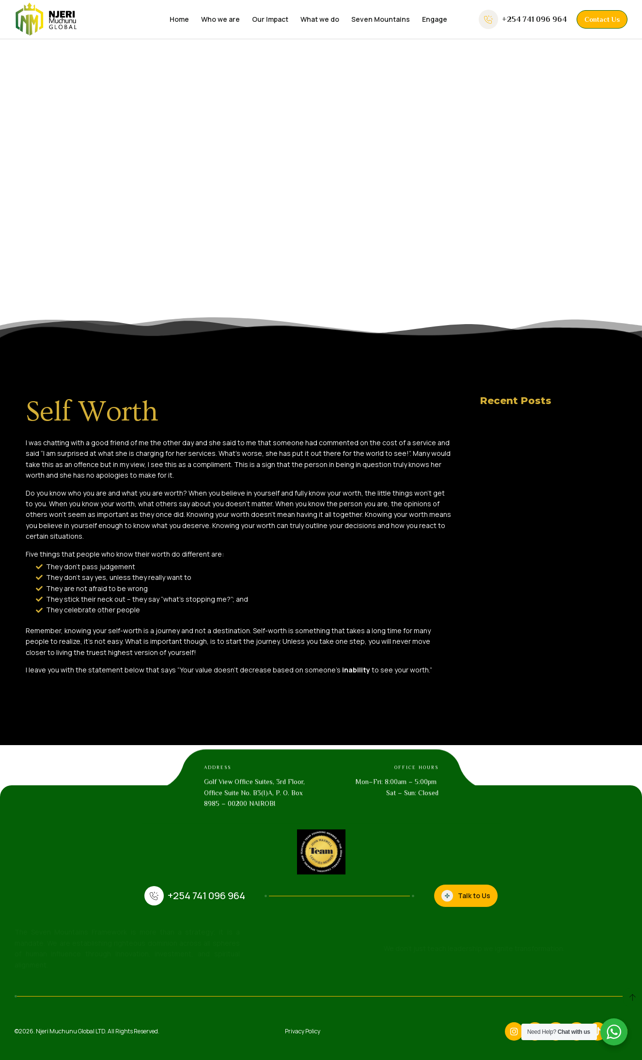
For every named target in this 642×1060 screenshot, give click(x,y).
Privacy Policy (302, 1031)
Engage (434, 19)
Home (179, 19)
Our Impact (270, 19)
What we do (319, 19)
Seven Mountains (380, 19)
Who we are (220, 19)
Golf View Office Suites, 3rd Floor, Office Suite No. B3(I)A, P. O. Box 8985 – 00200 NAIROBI (254, 810)
